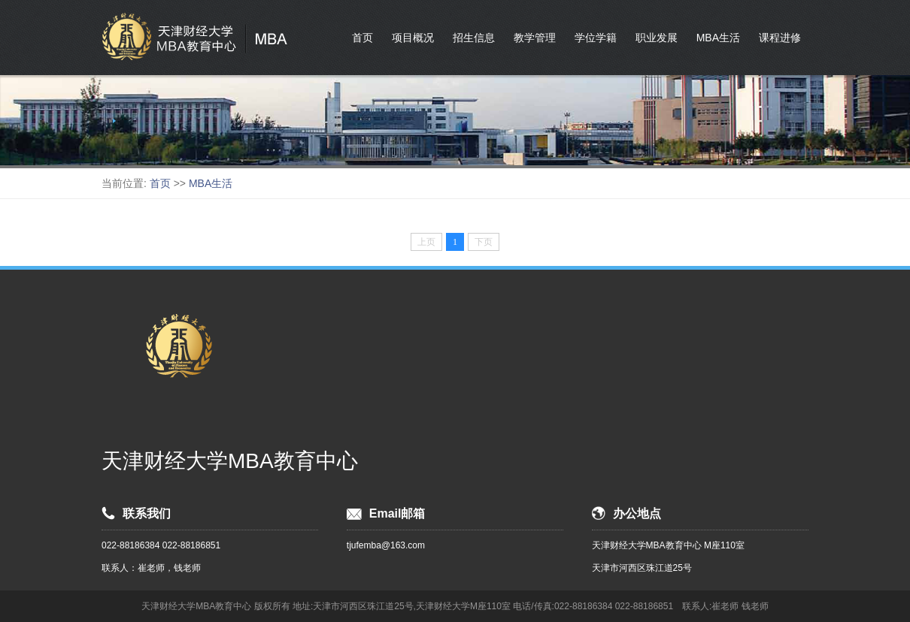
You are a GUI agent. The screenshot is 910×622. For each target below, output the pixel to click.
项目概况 (413, 38)
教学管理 (535, 38)
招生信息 (474, 38)
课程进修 (780, 38)
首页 (362, 38)
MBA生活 (718, 38)
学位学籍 (596, 38)
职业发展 (656, 38)
